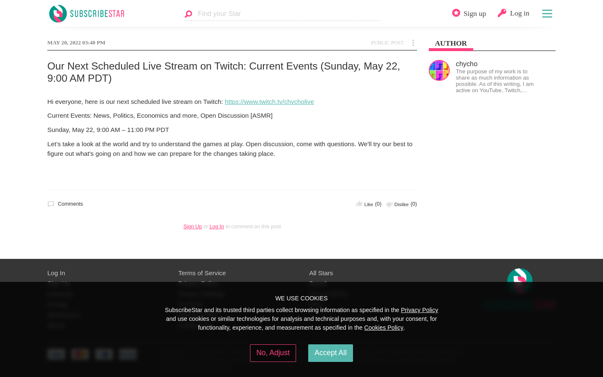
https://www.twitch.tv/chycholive (269, 101)
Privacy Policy (419, 310)
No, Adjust (273, 353)
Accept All (330, 353)
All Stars (321, 272)
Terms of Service (202, 272)
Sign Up (192, 227)
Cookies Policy (384, 327)
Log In (216, 227)
